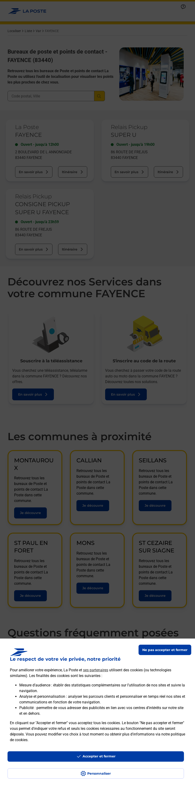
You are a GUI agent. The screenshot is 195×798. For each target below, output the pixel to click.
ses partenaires (95, 670)
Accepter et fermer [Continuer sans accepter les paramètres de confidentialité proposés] (99, 756)
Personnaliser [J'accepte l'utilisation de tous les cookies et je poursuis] (99, 773)
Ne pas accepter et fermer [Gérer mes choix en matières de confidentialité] (164, 650)
